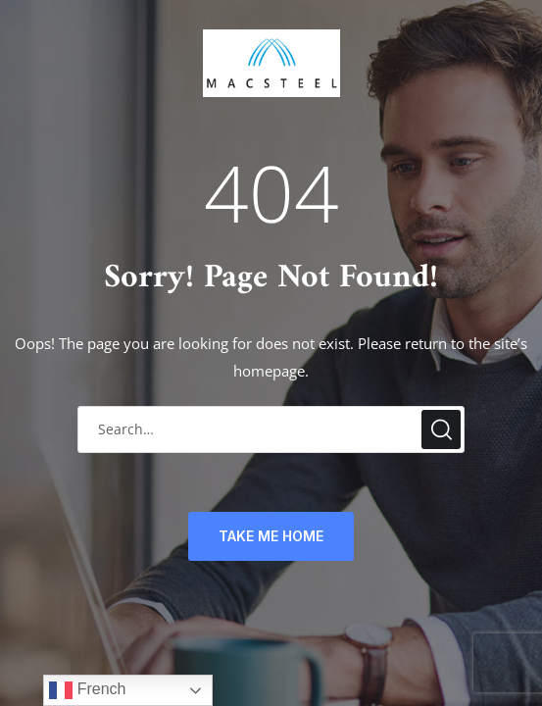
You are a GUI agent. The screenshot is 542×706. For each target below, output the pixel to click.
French (87, 690)
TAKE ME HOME (271, 536)
